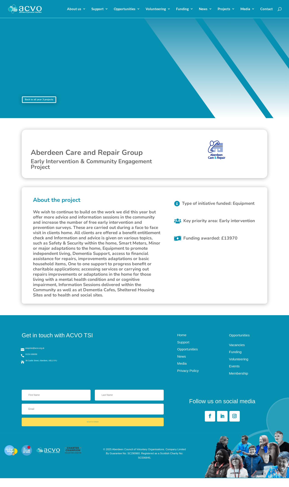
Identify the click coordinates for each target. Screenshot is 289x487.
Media (245, 9)
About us (74, 9)
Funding (182, 9)
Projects (224, 9)
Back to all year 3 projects (53, 102)
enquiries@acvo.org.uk (46, 354)
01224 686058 (40, 362)
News (203, 9)
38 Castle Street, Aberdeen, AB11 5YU (58, 371)
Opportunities (124, 9)
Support (97, 9)
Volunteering (156, 9)
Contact (266, 9)
